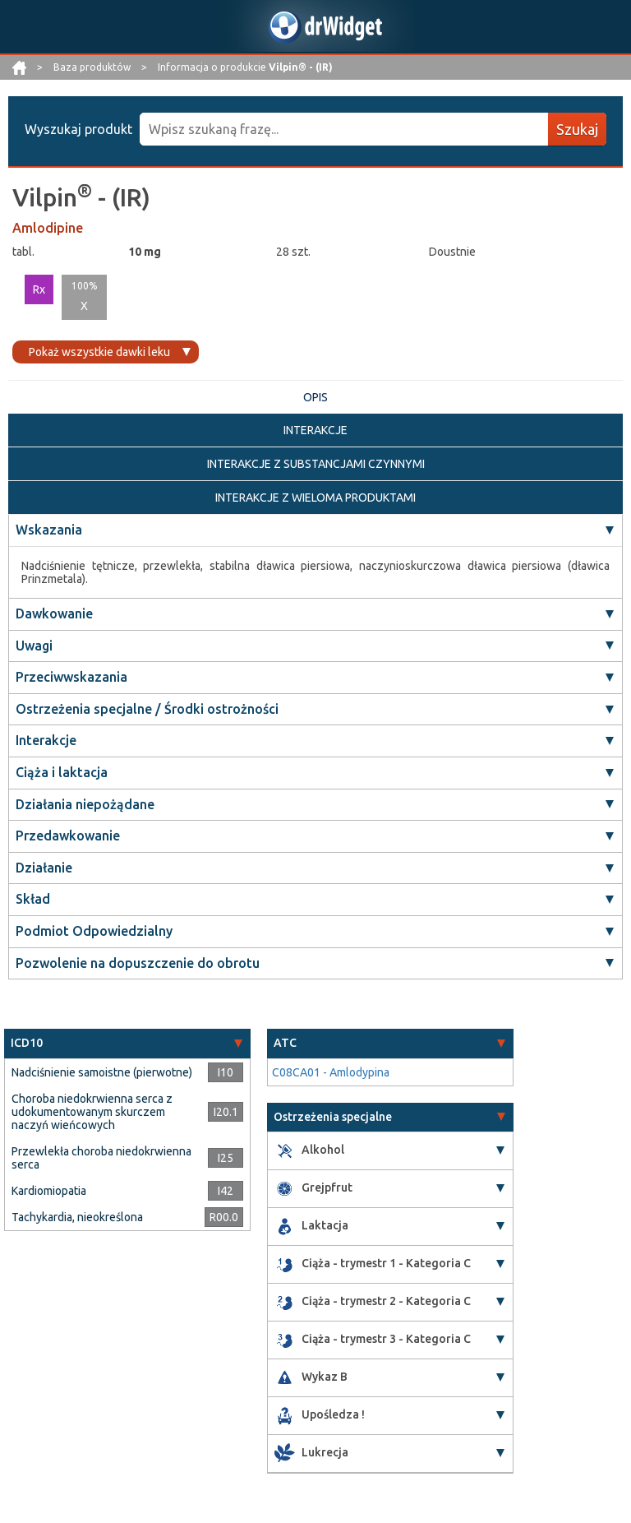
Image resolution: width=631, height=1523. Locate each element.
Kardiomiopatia (49, 1190)
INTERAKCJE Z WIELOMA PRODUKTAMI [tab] (315, 497)
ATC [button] (285, 1042)
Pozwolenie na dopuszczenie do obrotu (138, 963)
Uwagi (34, 645)
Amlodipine (47, 227)
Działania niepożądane (85, 804)
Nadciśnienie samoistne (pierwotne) (102, 1072)
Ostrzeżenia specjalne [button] (333, 1116)
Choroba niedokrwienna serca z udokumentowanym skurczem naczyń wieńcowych (92, 1112)
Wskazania (49, 529)
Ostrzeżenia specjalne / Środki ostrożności (147, 708)
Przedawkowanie (68, 835)
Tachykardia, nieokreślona (77, 1217)
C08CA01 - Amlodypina (330, 1072)
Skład (33, 898)
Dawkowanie (54, 613)
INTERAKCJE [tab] (315, 430)
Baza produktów (93, 67)
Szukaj (577, 129)
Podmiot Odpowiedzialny (94, 931)
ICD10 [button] (27, 1042)
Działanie (44, 867)
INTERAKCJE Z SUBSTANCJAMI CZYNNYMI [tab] (316, 463)
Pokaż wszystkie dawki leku (99, 352)
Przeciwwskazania (71, 676)
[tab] (127, 1043)
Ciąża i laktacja (62, 772)
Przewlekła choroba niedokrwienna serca (101, 1158)
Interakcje (46, 740)
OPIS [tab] (315, 397)
